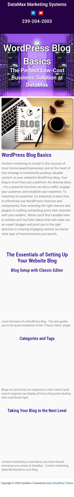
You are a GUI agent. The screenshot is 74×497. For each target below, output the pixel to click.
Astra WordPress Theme (60, 483)
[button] (36, 28)
